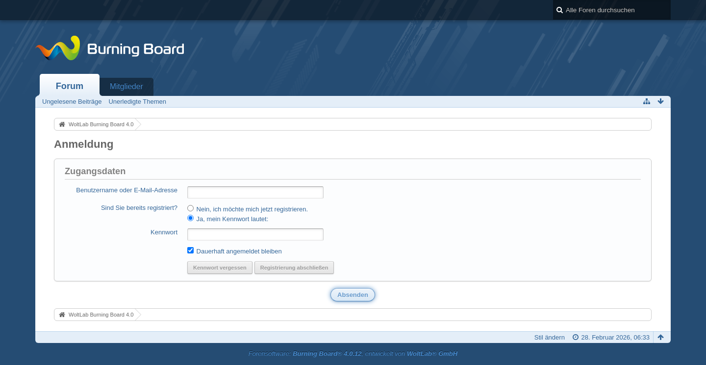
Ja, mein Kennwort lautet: (227, 219)
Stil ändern (549, 337)
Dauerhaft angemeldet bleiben (234, 251)
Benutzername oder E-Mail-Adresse (126, 190)
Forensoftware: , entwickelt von (353, 353)
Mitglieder (126, 86)
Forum (70, 86)
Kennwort (164, 232)
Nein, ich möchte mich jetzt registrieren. (247, 209)
